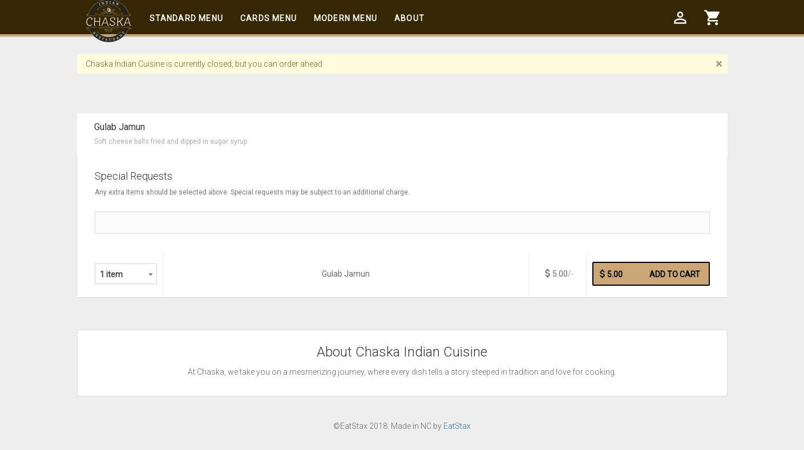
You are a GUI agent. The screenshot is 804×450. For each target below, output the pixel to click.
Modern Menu (345, 18)
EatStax (457, 426)
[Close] (719, 64)
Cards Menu (268, 18)
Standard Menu (186, 18)
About (409, 18)
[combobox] (126, 273)
